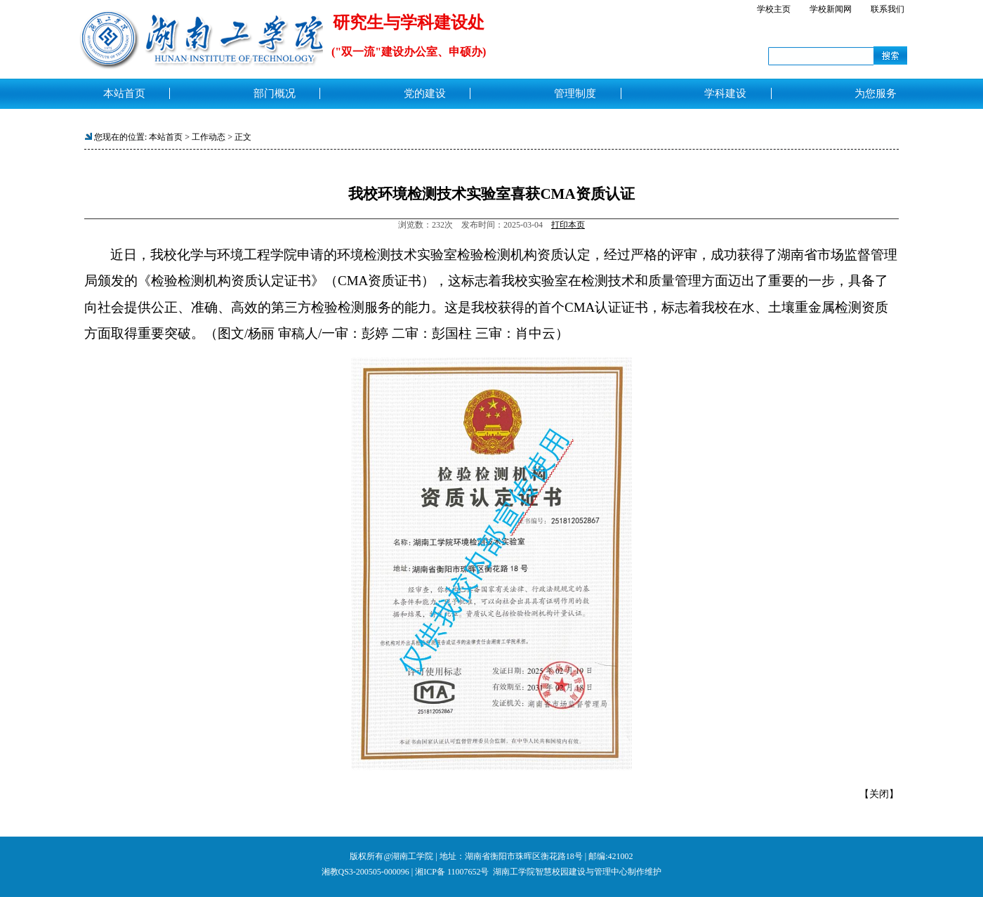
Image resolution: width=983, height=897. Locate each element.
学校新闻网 (831, 9)
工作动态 (208, 137)
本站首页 (166, 137)
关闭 (879, 794)
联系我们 (887, 9)
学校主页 (774, 9)
